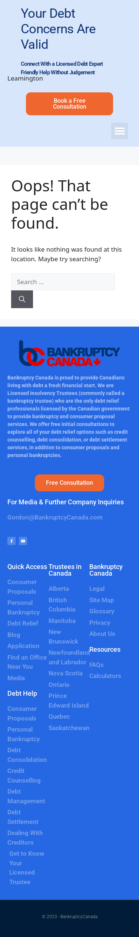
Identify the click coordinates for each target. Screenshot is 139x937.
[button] (119, 131)
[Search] (22, 299)
